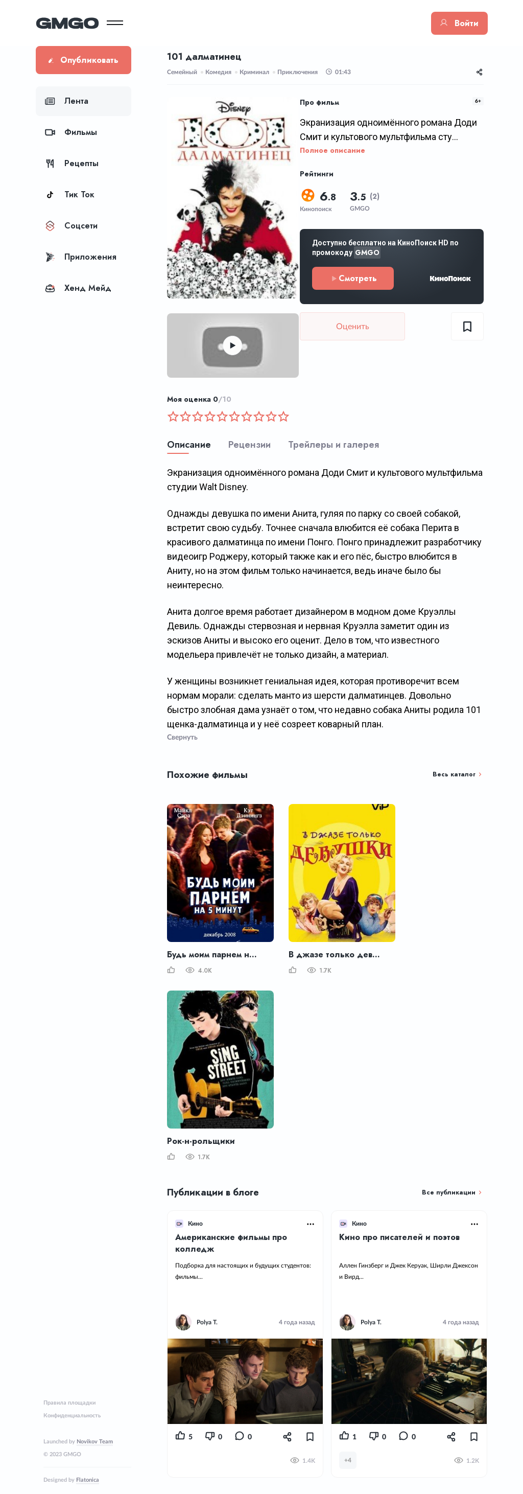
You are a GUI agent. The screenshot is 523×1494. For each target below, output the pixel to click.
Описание (189, 444)
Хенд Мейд (78, 288)
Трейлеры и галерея (333, 444)
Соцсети (71, 226)
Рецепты (72, 163)
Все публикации (449, 1192)
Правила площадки (69, 1403)
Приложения (80, 257)
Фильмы (71, 132)
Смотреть (353, 278)
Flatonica (87, 1480)
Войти (459, 23)
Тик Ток (69, 194)
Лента (66, 101)
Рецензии (249, 444)
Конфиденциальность (72, 1415)
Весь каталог (454, 774)
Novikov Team (95, 1441)
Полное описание (332, 150)
